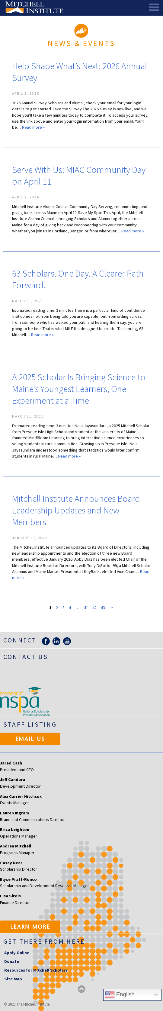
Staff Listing (30, 724)
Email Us (30, 739)
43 (103, 607)
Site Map (13, 979)
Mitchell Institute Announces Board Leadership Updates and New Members (76, 510)
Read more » (33, 127)
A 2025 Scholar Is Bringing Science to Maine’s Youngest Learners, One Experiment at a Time (78, 388)
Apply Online (16, 952)
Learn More (30, 927)
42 (94, 607)
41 (86, 607)
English (120, 995)
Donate (11, 961)
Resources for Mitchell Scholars (36, 970)
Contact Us (25, 657)
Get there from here (44, 941)
